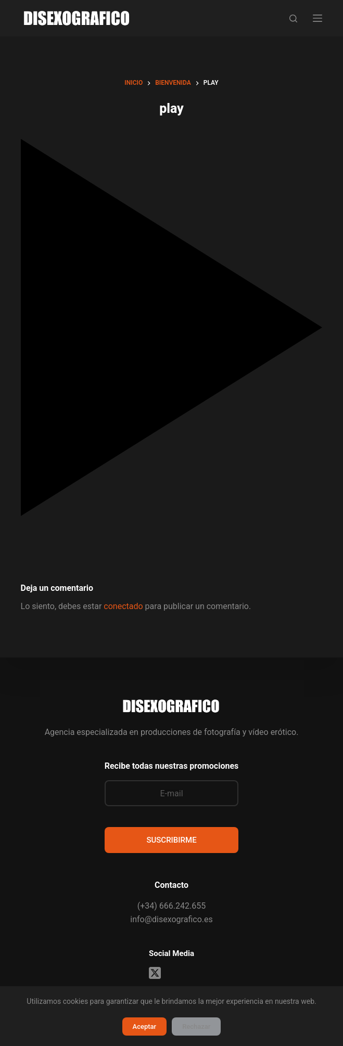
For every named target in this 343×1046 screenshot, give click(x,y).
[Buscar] (293, 18)
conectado (123, 606)
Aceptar (145, 1026)
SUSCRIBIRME (171, 840)
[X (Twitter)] (155, 973)
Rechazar (196, 1026)
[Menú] (317, 18)
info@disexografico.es (171, 919)
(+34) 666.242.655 (171, 906)
